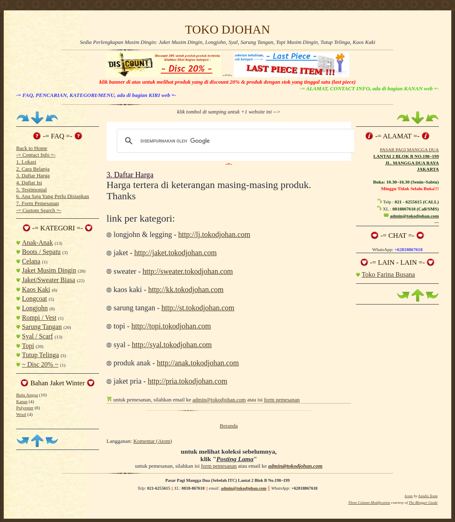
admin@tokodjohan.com (219, 399)
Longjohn (35, 308)
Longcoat (34, 298)
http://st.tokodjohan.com (197, 308)
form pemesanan (282, 399)
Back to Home (31, 148)
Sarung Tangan (42, 326)
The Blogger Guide (423, 502)
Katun (21, 401)
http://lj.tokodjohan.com (214, 234)
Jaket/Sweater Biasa (48, 279)
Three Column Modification (369, 502)
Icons (408, 496)
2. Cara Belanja (33, 169)
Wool (21, 414)
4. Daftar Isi (29, 182)
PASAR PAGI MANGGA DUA (409, 149)
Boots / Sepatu (41, 251)
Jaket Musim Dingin (49, 270)
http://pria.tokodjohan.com (187, 381)
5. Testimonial (31, 189)
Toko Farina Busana (388, 274)
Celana (31, 261)
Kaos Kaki (36, 289)
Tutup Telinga (40, 354)
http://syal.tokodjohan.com (172, 345)
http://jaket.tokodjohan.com (175, 253)
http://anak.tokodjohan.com (198, 363)
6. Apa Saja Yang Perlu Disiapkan (52, 196)
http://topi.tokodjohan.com (171, 326)
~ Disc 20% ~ (40, 364)
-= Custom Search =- (38, 210)
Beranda (228, 426)
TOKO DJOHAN (227, 29)
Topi (28, 345)
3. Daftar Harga (33, 175)
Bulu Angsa (27, 394)
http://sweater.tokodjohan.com (188, 271)
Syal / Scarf (37, 336)
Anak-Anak (37, 242)
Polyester (25, 407)
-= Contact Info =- (36, 155)
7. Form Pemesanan (37, 203)
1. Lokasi (26, 162)
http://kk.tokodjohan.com (185, 289)
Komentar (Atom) (152, 441)
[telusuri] (234, 141)
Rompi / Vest (39, 317)
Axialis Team (428, 496)
